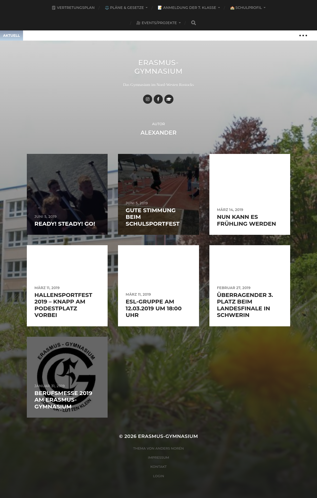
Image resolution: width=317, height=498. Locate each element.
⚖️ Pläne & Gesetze (124, 7)
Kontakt (158, 467)
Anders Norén (169, 448)
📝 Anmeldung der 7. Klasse (187, 7)
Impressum (158, 457)
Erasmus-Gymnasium (158, 67)
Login (158, 476)
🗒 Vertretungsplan (73, 7)
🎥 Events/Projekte (156, 23)
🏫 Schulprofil (246, 7)
